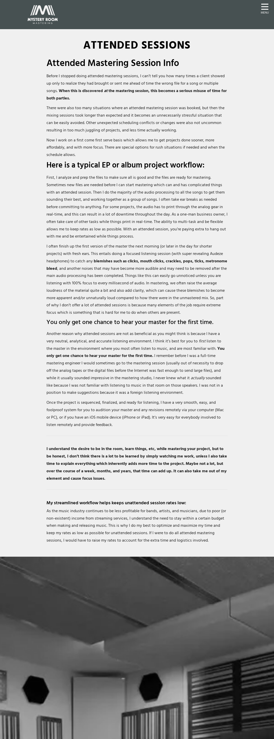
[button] (265, 8)
